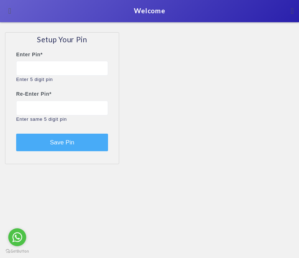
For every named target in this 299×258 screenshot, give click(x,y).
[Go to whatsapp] (17, 237)
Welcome (149, 10)
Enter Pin (29, 54)
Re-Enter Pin (34, 94)
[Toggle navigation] (9, 11)
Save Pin (62, 142)
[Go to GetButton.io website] (17, 251)
